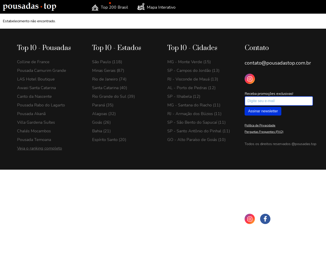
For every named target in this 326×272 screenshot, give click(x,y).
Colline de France (33, 62)
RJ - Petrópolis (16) (35, 257)
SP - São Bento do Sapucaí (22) (46, 231)
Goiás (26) (101, 122)
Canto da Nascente (34, 96)
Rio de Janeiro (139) (110, 214)
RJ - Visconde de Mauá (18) (42, 248)
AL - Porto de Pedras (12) (191, 88)
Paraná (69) (103, 231)
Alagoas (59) (104, 248)
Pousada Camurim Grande (41, 70)
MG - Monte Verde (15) (189, 62)
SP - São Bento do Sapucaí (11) (196, 122)
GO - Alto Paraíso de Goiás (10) (196, 139)
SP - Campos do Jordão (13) (193, 70)
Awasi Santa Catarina (36, 88)
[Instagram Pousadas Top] (250, 79)
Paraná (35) (103, 105)
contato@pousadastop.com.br (278, 63)
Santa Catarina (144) (111, 205)
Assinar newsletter (263, 111)
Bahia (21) (101, 131)
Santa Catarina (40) (109, 88)
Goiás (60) (101, 239)
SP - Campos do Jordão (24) (43, 205)
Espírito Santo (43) (109, 265)
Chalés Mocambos (34, 131)
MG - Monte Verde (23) (39, 222)
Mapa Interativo (156, 6)
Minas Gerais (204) (109, 196)
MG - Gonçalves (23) (36, 214)
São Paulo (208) (107, 188)
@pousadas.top (304, 143)
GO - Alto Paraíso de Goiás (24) (46, 196)
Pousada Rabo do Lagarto (41, 105)
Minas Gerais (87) (108, 70)
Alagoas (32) (104, 113)
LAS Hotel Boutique (36, 79)
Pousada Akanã (31, 113)
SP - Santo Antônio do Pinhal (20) (48, 239)
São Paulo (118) (107, 62)
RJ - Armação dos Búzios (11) (194, 113)
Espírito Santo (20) (109, 139)
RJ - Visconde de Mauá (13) (192, 79)
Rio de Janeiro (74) (109, 79)
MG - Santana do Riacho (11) (193, 105)
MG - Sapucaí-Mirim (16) (40, 265)
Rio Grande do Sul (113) (114, 222)
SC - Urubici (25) (33, 188)
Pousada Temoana (34, 139)
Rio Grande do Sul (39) (113, 96)
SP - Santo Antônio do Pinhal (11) (198, 131)
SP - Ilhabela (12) (183, 96)
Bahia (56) (101, 257)
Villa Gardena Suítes (36, 122)
